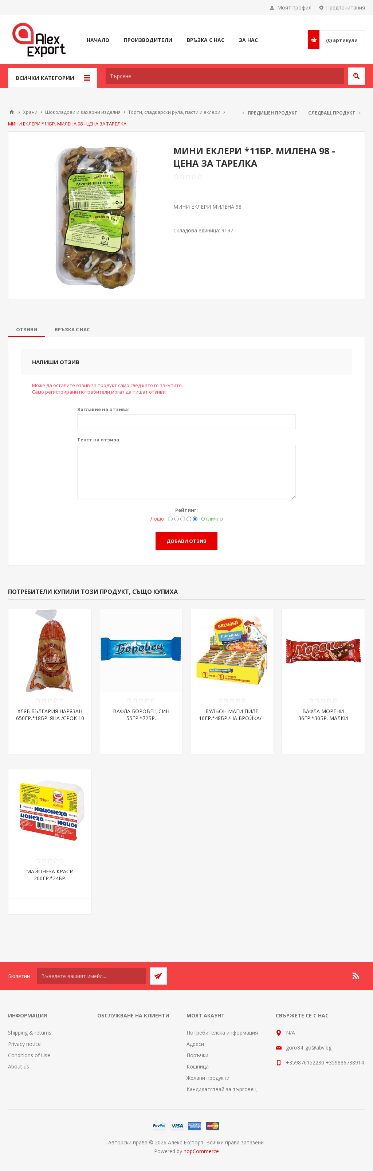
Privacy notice (24, 1043)
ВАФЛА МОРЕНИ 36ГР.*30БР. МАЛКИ (323, 715)
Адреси (195, 1043)
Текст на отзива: (99, 439)
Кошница (197, 1066)
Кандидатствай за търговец (221, 1089)
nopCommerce (201, 1151)
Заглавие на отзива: (103, 409)
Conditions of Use (29, 1055)
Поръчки (197, 1055)
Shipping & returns (29, 1032)
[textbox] (225, 76)
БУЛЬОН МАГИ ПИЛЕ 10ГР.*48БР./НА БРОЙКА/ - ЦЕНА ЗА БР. (232, 718)
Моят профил (294, 7)
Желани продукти (207, 1077)
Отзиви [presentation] (26, 329)
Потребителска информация (222, 1032)
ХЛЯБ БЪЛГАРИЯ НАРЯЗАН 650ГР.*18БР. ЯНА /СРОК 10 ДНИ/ (50, 718)
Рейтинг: (186, 510)
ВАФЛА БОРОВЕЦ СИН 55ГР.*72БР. (141, 715)
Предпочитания (345, 7)
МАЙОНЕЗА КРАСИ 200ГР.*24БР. (50, 875)
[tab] (26, 329)
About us (18, 1066)
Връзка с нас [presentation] (72, 329)
